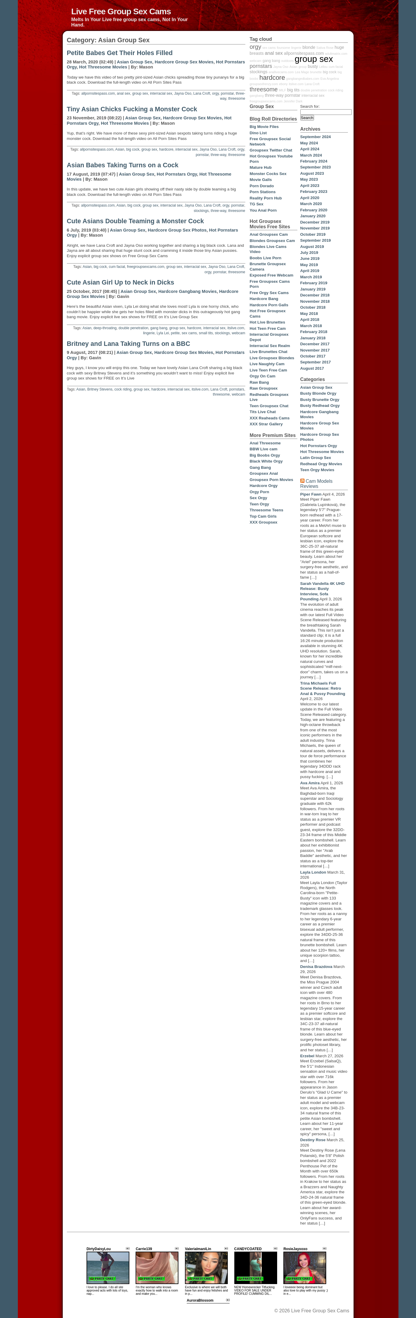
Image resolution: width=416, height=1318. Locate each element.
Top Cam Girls (263, 516)
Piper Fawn (311, 494)
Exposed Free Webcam (271, 275)
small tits (206, 333)
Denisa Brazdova (316, 966)
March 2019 (311, 277)
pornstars (236, 389)
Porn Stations (263, 192)
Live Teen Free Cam (268, 370)
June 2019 (310, 258)
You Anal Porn (263, 210)
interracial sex (161, 93)
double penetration (133, 328)
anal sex (123, 93)
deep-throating (105, 328)
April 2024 (309, 149)
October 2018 (313, 307)
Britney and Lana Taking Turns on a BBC (128, 343)
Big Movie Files (264, 126)
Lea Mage (302, 72)
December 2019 (315, 222)
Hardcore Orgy (264, 485)
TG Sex (256, 204)
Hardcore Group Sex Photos (177, 230)
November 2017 (315, 350)
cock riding (123, 389)
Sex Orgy (258, 498)
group (303, 66)
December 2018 (315, 295)
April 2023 (309, 185)
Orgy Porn (259, 492)
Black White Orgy (266, 461)
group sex (140, 93)
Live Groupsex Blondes (272, 358)
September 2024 (315, 137)
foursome (283, 47)
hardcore (166, 149)
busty (313, 66)
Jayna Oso (182, 93)
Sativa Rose (324, 47)
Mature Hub (261, 167)
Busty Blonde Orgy (318, 393)
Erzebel (307, 1056)
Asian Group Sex (134, 62)
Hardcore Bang (264, 298)
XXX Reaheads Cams (270, 418)
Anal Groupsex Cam (269, 234)
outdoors (287, 61)
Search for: (310, 106)
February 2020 (313, 210)
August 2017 (312, 368)
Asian (119, 149)
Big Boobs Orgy (265, 455)
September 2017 (315, 362)
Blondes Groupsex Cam (272, 240)
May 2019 (309, 265)
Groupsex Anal (264, 473)
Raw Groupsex (264, 388)
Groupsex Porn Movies (271, 479)
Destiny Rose (313, 1140)
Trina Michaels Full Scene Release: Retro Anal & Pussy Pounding (323, 688)
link (411, 1225)
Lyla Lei (163, 333)
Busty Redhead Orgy (320, 405)
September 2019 (315, 240)
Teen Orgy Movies (317, 470)
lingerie (149, 333)
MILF (282, 90)
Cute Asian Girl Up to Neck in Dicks (120, 282)
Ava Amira (310, 783)
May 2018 (309, 313)
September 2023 (315, 167)
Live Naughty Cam (267, 364)
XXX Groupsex (263, 522)
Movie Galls (261, 179)
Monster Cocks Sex (268, 173)
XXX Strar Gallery (266, 424)
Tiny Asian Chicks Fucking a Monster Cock (132, 109)
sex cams (189, 333)
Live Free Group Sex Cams (121, 11)
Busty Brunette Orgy (319, 399)
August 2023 (312, 173)
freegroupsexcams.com (145, 267)
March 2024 (311, 155)
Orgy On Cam (263, 376)
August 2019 (312, 246)
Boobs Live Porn (266, 258)
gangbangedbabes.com (302, 78)
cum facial (117, 267)
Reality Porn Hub (266, 198)
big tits (293, 90)
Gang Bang (260, 467)
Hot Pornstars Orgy (177, 174)
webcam (238, 333)
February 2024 (313, 161)
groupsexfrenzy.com (264, 84)
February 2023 (313, 191)
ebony (283, 84)
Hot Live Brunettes (267, 322)
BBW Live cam (263, 449)
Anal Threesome (265, 443)
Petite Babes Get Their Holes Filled (120, 53)
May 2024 (309, 143)
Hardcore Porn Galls (269, 305)
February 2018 (313, 332)
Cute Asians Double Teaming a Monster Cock (135, 221)
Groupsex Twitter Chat (271, 150)
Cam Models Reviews (316, 483)
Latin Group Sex (315, 457)
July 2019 (309, 252)
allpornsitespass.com (98, 93)
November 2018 (315, 301)
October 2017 (313, 356)
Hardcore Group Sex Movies (184, 62)
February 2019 (313, 283)
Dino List (258, 133)
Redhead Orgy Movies (321, 464)
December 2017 (315, 344)
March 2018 (311, 326)
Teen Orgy (259, 504)
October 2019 (313, 234)
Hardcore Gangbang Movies (187, 291)
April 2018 (309, 319)
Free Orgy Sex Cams (269, 293)
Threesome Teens (266, 510)
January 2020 (313, 216)
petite (175, 333)
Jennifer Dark (293, 101)
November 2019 (315, 228)
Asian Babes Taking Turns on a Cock (123, 165)
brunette (316, 72)
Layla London (313, 872)
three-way (218, 155)
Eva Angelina (329, 78)
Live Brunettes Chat (269, 351)
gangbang (257, 95)
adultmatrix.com (336, 53)
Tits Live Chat (263, 412)
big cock (132, 149)
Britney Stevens (99, 389)
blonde (308, 47)
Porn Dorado (262, 186)
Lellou (323, 66)
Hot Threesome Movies (103, 67)
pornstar (227, 93)
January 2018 (313, 338)
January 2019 (313, 289)
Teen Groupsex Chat (269, 406)
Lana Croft (201, 93)
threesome (236, 98)
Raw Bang (259, 382)
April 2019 (309, 270)
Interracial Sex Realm (270, 345)
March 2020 (311, 204)
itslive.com (235, 328)
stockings (201, 211)
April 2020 (309, 198)
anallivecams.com (281, 72)
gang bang (158, 328)
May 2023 (309, 179)
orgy (215, 93)
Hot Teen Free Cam (268, 328)
